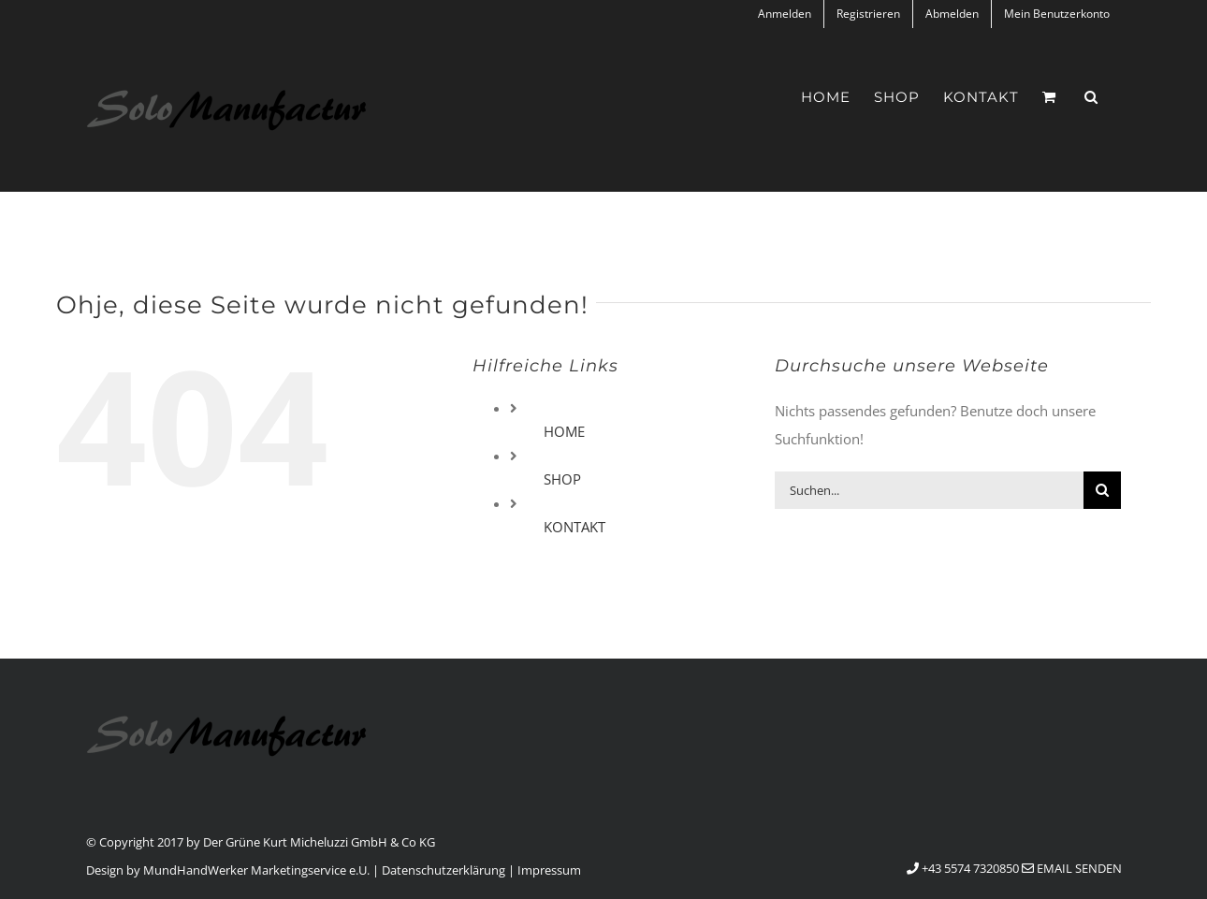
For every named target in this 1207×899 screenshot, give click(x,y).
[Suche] (1102, 490)
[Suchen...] (929, 490)
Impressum (549, 870)
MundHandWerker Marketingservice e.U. (256, 870)
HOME (564, 431)
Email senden (1072, 868)
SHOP (562, 479)
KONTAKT (574, 526)
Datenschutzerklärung (443, 870)
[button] (1091, 97)
